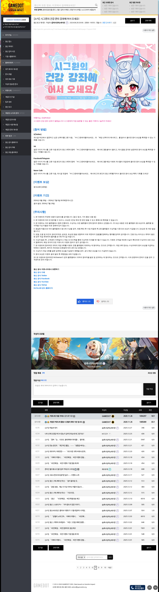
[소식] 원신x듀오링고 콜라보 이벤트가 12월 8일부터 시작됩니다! (65, 511)
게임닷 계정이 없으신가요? (11, 24)
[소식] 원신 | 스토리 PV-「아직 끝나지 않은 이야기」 (63, 505)
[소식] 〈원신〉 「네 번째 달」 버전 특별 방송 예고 (62, 499)
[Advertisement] (95, 37)
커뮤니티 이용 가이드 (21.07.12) (61, 416)
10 (105, 568)
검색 (110, 557)
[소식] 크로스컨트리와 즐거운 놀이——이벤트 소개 (62, 475)
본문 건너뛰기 (107, 23)
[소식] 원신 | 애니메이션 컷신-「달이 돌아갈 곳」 (62, 481)
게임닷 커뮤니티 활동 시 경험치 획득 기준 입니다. (66, 422)
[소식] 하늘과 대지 (51, 428)
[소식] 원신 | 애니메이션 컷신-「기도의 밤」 (60, 493)
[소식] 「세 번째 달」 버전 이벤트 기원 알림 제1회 (62, 534)
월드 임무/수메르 (63, 10)
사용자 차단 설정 (148, 30)
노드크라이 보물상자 (89, 10)
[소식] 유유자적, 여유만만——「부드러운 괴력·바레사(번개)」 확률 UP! (65, 452)
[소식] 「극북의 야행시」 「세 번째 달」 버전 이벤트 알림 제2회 (65, 457)
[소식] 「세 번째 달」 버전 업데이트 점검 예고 (60, 528)
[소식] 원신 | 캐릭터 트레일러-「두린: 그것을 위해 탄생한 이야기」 (65, 522)
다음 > (110, 568)
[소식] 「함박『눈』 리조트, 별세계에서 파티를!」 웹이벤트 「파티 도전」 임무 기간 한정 (65, 440)
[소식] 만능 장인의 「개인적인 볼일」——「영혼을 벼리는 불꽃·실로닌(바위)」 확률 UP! (65, 446)
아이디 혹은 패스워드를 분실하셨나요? (15, 27)
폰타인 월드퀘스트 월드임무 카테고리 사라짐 (59, 469)
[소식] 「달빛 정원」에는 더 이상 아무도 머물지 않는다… (64, 487)
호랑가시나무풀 (75, 10)
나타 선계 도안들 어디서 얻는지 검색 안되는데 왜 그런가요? (64, 434)
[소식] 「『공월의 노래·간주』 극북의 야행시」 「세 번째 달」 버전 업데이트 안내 (65, 516)
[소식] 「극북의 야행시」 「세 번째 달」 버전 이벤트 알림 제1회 (65, 540)
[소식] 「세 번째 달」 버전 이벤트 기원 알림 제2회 (62, 463)
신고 (114, 23)
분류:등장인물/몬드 (49, 10)
